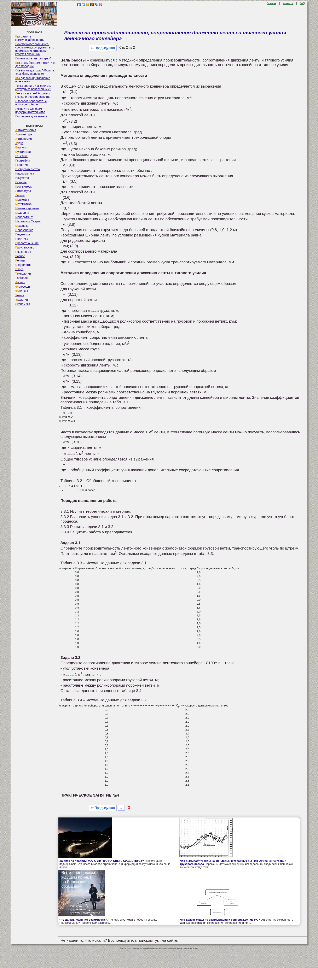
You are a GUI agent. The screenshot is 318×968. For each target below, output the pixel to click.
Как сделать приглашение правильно (32, 79)
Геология (21, 164)
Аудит (19, 143)
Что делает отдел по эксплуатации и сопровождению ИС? (220, 919)
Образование (24, 230)
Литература (23, 191)
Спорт (19, 269)
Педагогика (22, 234)
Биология (21, 147)
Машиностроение (27, 208)
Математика (23, 204)
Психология (23, 251)
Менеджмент (24, 217)
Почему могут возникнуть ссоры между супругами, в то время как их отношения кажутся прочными (34, 49)
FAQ (302, 3)
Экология (21, 299)
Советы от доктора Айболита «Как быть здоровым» (34, 72)
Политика (21, 238)
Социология (23, 264)
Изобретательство (27, 169)
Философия (23, 286)
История (21, 182)
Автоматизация (25, 130)
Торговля (21, 278)
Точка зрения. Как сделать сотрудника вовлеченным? (33, 87)
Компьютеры (24, 186)
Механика (22, 225)
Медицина (22, 212)
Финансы (21, 291)
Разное (20, 256)
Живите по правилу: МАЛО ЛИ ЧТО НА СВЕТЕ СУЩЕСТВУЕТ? (101, 860)
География (22, 160)
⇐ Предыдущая (103, 48)
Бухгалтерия (23, 151)
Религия (20, 260)
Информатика (24, 173)
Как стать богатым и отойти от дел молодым (35, 64)
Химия (19, 295)
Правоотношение (27, 243)
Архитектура (23, 134)
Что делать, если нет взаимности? (83, 919)
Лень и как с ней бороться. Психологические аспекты (33, 95)
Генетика (21, 156)
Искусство (22, 178)
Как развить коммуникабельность (29, 38)
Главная (271, 3)
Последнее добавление (31, 116)
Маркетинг (22, 199)
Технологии (23, 273)
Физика (20, 282)
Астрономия (23, 138)
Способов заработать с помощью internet (31, 102)
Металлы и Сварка (28, 221)
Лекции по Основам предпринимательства (30, 110)
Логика (20, 195)
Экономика (22, 304)
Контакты (288, 3)
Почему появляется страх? (33, 58)
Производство (24, 247)
